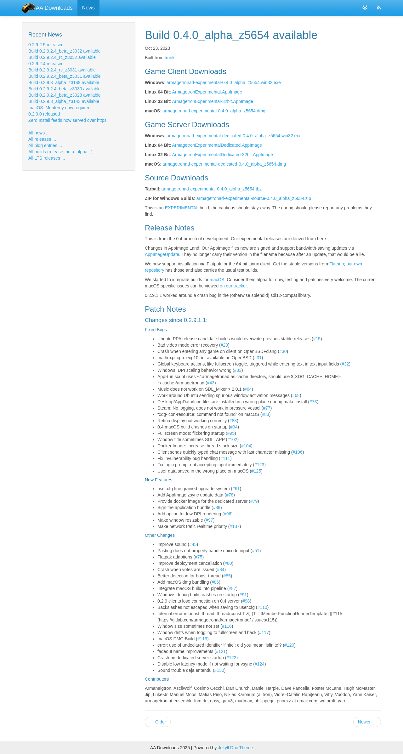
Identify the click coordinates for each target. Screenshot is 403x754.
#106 (298, 452)
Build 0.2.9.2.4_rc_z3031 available (62, 69)
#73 (313, 401)
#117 (264, 632)
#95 (231, 433)
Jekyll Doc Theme (235, 747)
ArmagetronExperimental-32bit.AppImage (212, 101)
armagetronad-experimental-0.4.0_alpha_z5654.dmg (213, 110)
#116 (227, 626)
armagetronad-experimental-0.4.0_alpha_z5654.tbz (212, 188)
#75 (198, 556)
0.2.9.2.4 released (46, 63)
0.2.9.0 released (44, 113)
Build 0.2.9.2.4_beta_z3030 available (64, 88)
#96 (227, 513)
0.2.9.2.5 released (46, 44)
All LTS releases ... (46, 158)
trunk (169, 57)
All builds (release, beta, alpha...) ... (62, 151)
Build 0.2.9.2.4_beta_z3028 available (64, 95)
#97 (209, 520)
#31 (257, 357)
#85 (226, 575)
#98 (246, 601)
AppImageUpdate (162, 254)
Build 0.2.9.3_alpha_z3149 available (63, 82)
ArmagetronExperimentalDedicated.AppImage (217, 145)
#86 (215, 582)
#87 (232, 588)
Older (158, 721)
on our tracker (233, 285)
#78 (229, 494)
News (88, 7)
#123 (259, 464)
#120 (289, 645)
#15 (317, 338)
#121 (221, 651)
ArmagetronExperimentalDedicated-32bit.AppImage (222, 154)
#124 (259, 663)
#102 (232, 439)
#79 (254, 501)
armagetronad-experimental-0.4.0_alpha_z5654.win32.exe (224, 82)
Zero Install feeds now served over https (67, 120)
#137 (235, 526)
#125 (256, 470)
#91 (243, 594)
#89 (216, 507)
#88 (233, 420)
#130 (219, 670)
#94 (233, 426)
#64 (248, 389)
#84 (220, 569)
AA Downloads (47, 8)
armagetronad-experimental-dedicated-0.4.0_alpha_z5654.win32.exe (234, 135)
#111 (225, 458)
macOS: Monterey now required (59, 107)
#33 (237, 370)
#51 (255, 550)
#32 (345, 363)
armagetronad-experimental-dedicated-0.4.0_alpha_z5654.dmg (224, 164)
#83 (265, 414)
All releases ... (42, 139)
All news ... (39, 132)
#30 (283, 351)
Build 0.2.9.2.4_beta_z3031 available (64, 76)
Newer (367, 721)
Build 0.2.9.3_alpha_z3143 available (63, 101)
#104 (246, 445)
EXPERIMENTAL (182, 207)
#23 (224, 345)
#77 (266, 408)
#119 (202, 638)
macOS (217, 279)
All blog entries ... (45, 145)
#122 (231, 657)
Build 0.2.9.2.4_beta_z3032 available (64, 51)
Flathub (336, 263)
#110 (262, 607)
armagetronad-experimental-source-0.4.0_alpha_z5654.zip (253, 198)
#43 (210, 382)
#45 (192, 544)
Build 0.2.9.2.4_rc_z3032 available (62, 57)
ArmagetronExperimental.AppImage (207, 91)
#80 (228, 563)
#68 (296, 395)
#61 (236, 488)
